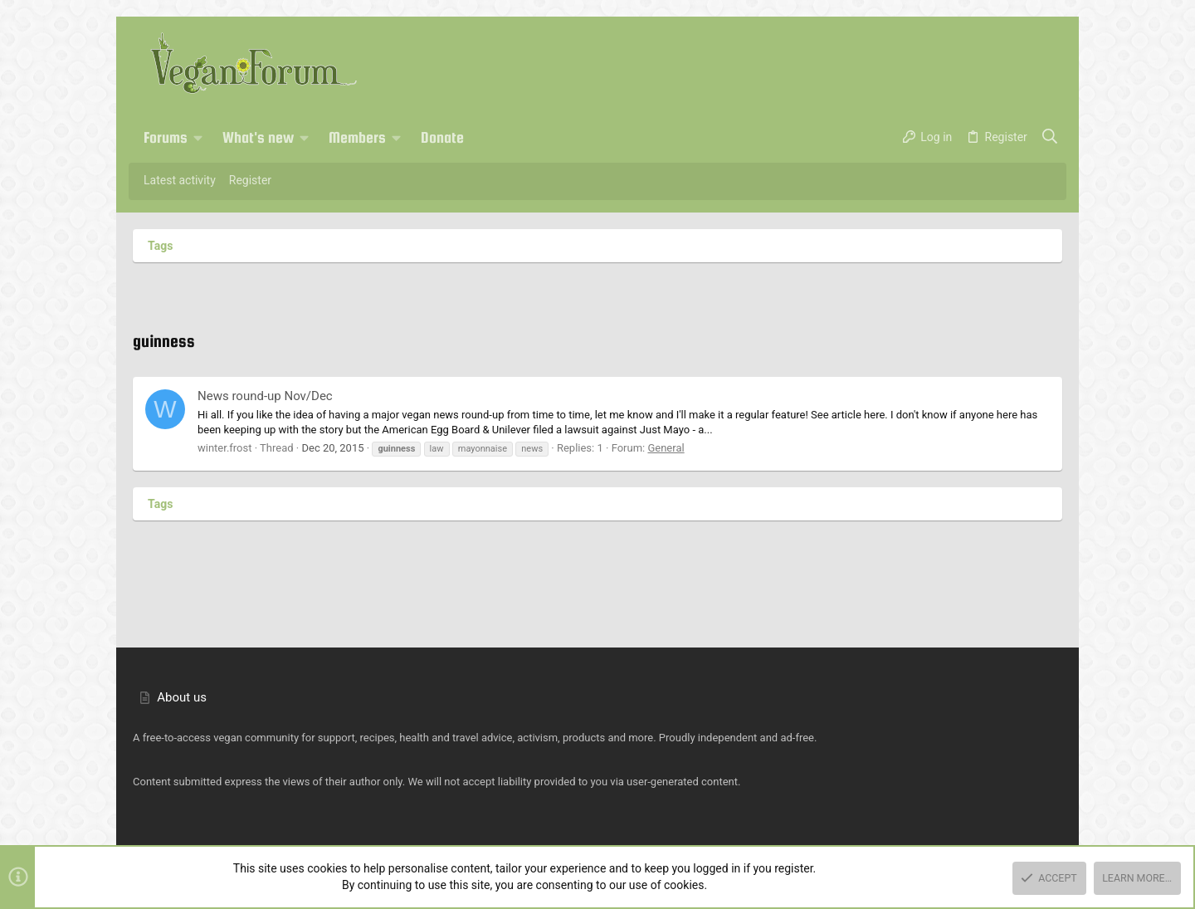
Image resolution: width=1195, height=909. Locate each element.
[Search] (1050, 137)
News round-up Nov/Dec (265, 396)
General (665, 448)
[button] (198, 137)
